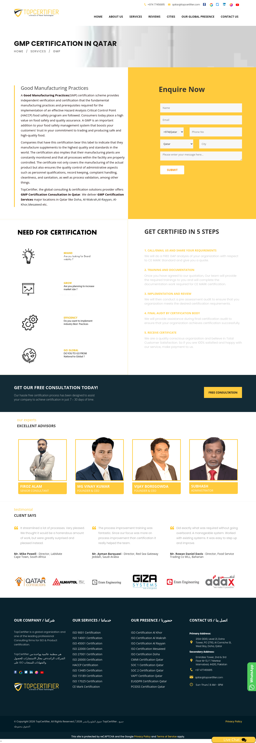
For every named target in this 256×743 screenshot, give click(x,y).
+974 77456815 (156, 4)
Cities (171, 16)
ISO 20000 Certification (87, 659)
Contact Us (229, 16)
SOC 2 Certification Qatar (147, 670)
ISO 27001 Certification (87, 654)
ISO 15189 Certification (87, 676)
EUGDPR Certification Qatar (149, 681)
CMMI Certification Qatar (147, 659)
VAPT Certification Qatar (146, 676)
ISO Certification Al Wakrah (148, 638)
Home (98, 16)
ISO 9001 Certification (87, 632)
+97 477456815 (203, 670)
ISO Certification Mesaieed (148, 649)
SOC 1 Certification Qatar (147, 665)
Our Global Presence (198, 16)
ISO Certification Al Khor (146, 632)
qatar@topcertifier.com (184, 4)
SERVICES (38, 51)
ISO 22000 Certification (87, 649)
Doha (77, 199)
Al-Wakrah (90, 199)
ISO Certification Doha (145, 654)
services (135, 16)
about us (116, 16)
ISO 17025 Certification (87, 681)
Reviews (154, 16)
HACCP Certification (85, 665)
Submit (172, 170)
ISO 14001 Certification (87, 638)
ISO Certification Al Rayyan (148, 643)
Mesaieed (35, 204)
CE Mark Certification (86, 686)
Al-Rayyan (105, 199)
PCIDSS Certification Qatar (148, 686)
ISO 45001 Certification (87, 643)
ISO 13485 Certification (87, 670)
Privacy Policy (233, 721)
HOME (18, 51)
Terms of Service (167, 736)
